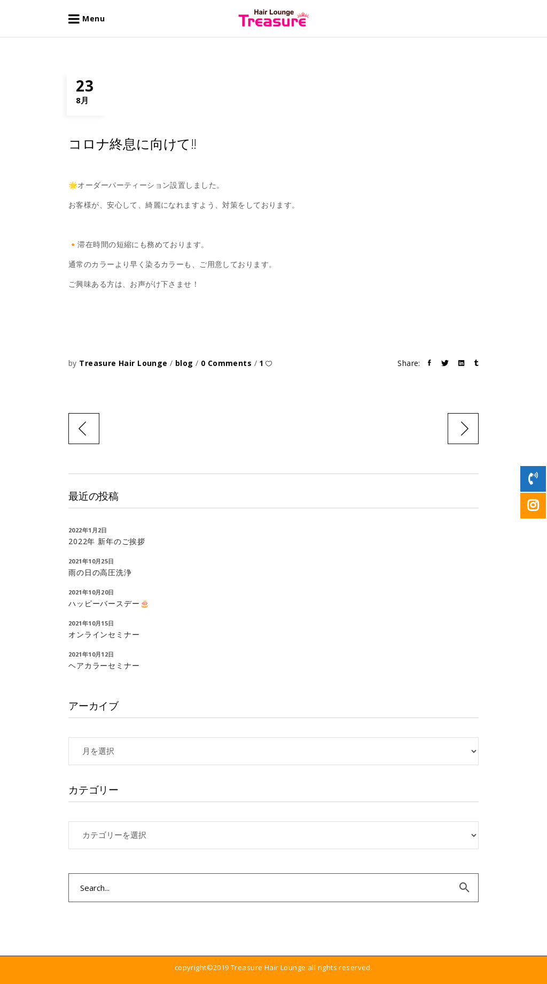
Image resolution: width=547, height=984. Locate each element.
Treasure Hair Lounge (124, 363)
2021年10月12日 (91, 654)
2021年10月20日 (91, 592)
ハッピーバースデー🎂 (108, 603)
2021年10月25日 (91, 561)
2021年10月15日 (91, 623)
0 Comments (227, 363)
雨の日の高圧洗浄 (100, 572)
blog (184, 363)
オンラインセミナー (104, 634)
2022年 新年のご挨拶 (106, 541)
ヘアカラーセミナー (104, 665)
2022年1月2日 (87, 530)
